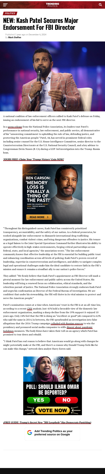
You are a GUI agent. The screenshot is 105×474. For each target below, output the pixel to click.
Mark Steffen (14, 37)
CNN (29, 308)
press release (15, 126)
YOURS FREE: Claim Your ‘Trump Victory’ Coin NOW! (33, 159)
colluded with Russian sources (67, 323)
